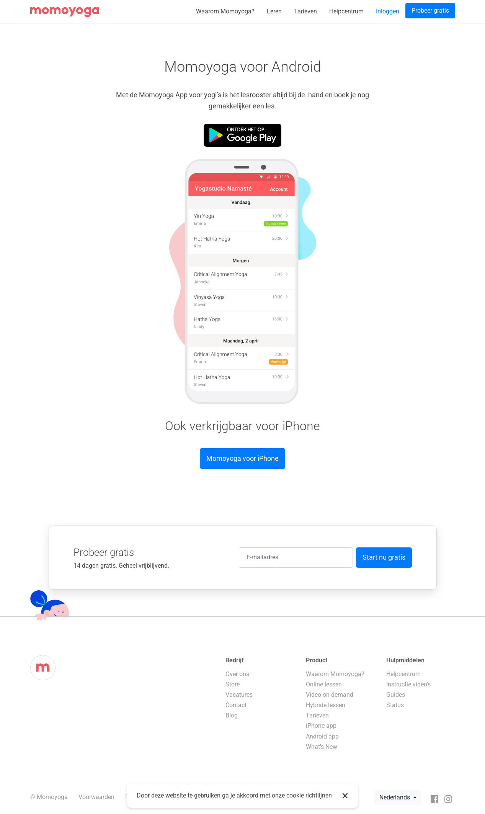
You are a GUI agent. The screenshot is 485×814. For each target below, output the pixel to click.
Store (232, 684)
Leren (274, 11)
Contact (236, 705)
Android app (322, 736)
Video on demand (329, 694)
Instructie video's (408, 684)
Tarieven (305, 11)
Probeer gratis (430, 10)
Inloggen (387, 11)
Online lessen (324, 684)
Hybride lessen (325, 705)
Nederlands (395, 797)
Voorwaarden (96, 797)
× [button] (345, 795)
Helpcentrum (346, 11)
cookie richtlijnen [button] (309, 795)
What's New (321, 746)
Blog (231, 715)
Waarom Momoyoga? (225, 11)
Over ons (237, 674)
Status (395, 705)
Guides (395, 694)
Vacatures (239, 694)
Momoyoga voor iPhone (242, 458)
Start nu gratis (384, 557)
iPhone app (321, 725)
